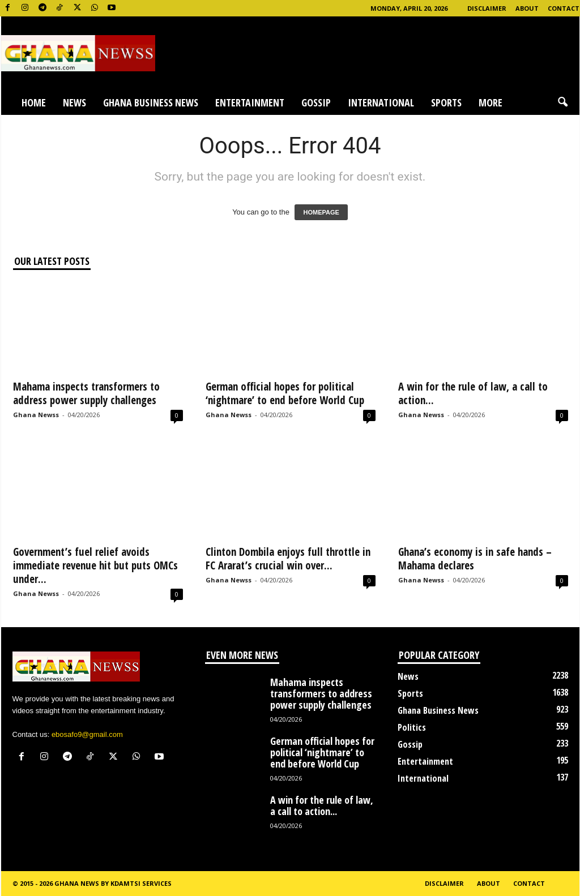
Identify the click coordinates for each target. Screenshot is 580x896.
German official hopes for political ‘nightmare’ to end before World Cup (285, 393)
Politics (412, 727)
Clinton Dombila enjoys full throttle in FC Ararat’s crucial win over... (288, 559)
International (381, 102)
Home (34, 102)
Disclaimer (486, 8)
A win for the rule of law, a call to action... (473, 393)
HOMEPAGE (321, 212)
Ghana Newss (36, 414)
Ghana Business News (150, 102)
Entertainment (249, 102)
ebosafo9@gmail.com (87, 734)
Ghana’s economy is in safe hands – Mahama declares (475, 559)
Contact (563, 8)
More (490, 102)
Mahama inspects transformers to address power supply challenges (86, 393)
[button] (562, 102)
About (527, 8)
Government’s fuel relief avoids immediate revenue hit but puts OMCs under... (95, 565)
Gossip (316, 102)
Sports (446, 102)
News (74, 102)
